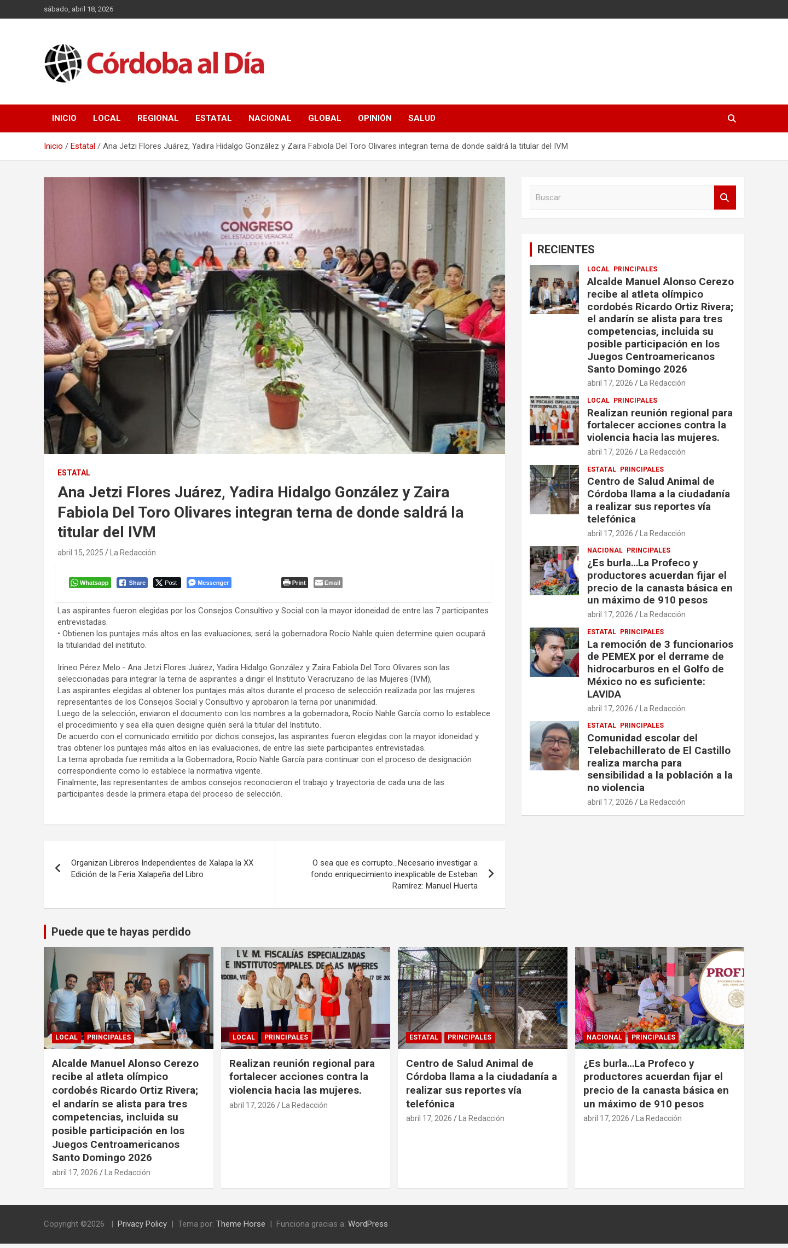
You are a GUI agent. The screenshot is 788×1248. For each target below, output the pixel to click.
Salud (422, 118)
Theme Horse (240, 1228)
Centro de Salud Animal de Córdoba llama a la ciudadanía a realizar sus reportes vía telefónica (658, 500)
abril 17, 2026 (610, 383)
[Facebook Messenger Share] (211, 584)
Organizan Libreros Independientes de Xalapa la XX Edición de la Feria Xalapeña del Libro (162, 873)
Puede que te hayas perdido (121, 936)
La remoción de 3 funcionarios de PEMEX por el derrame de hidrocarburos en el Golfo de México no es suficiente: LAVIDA (660, 669)
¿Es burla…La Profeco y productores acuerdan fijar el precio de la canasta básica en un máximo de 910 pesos (660, 581)
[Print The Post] (296, 584)
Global (324, 118)
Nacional (270, 118)
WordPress (368, 1228)
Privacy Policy (142, 1228)
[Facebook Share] (134, 584)
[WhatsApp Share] (92, 584)
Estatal (213, 118)
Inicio (64, 118)
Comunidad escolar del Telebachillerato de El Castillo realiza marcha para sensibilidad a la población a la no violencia (660, 763)
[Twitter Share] (169, 584)
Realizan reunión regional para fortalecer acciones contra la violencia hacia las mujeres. (660, 425)
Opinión (375, 118)
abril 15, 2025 (80, 552)
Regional (158, 118)
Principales (635, 269)
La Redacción (133, 552)
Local (107, 118)
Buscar (725, 197)
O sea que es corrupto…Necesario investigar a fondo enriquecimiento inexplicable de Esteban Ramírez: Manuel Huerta (394, 878)
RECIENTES (566, 249)
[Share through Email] (330, 584)
